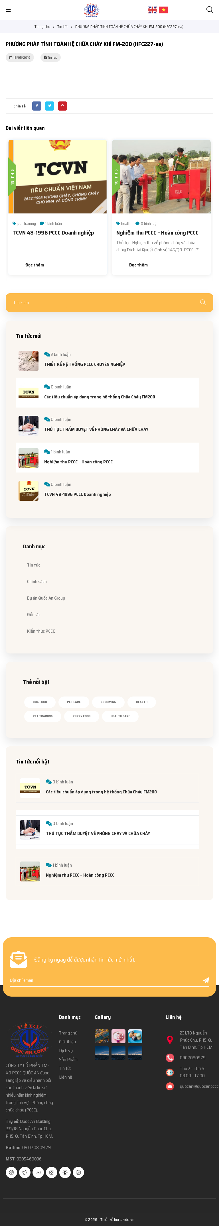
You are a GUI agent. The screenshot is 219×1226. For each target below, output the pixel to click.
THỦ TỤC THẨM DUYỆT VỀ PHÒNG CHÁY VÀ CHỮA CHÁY (96, 429)
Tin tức (33, 565)
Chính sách (37, 581)
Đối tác (33, 614)
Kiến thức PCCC (41, 631)
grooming (108, 702)
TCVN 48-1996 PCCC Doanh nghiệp (53, 232)
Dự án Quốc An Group (46, 598)
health (126, 223)
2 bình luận (61, 354)
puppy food (82, 716)
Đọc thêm (34, 264)
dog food (40, 702)
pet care (74, 702)
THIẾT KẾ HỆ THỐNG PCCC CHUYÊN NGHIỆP (84, 364)
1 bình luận (53, 223)
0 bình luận (150, 223)
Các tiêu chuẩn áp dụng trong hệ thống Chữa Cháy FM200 (99, 396)
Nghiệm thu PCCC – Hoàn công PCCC (157, 232)
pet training (26, 223)
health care (120, 716)
